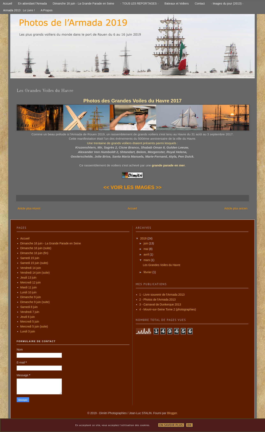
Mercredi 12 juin (30, 282)
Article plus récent (28, 208)
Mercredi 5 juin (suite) (34, 326)
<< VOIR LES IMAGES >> (133, 187)
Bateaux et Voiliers (177, 3)
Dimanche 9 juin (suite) (35, 302)
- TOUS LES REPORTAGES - (139, 3)
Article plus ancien (236, 208)
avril (147, 254)
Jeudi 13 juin (28, 277)
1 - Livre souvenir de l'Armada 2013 (162, 294)
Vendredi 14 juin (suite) (35, 272)
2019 (143, 238)
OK (189, 425)
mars (147, 260)
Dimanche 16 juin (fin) (34, 253)
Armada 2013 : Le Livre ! (19, 10)
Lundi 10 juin (28, 292)
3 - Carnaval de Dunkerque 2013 (160, 304)
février (148, 272)
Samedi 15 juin (29, 258)
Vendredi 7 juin (29, 312)
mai (146, 249)
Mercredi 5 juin (29, 321)
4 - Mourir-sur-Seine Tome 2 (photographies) (167, 309)
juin (146, 243)
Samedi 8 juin (29, 307)
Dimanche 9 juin (30, 297)
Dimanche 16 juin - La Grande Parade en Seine (83, 3)
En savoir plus (171, 425)
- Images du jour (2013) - (227, 3)
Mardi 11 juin (28, 287)
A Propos (47, 10)
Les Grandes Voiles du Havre (161, 265)
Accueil (7, 3)
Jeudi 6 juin (27, 316)
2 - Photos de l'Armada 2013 (157, 299)
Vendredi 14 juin (30, 267)
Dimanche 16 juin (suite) (35, 248)
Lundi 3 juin (27, 331)
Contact (200, 3)
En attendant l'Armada (32, 3)
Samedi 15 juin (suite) (34, 263)
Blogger (172, 413)
